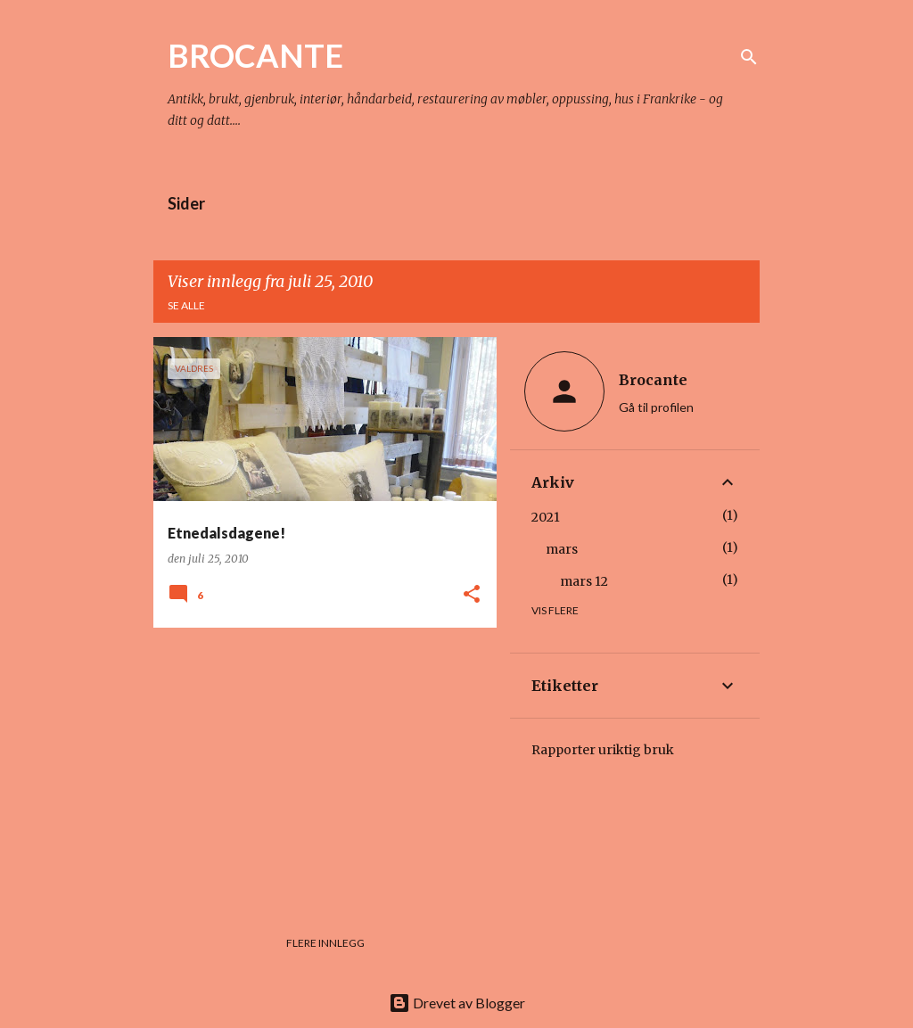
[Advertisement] (318, 766)
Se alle (186, 305)
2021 (545, 517)
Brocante (653, 380)
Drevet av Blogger (457, 1002)
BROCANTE (255, 55)
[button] (471, 595)
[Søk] (749, 57)
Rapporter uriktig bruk (602, 750)
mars (562, 549)
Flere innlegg (325, 943)
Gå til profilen (656, 407)
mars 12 (584, 581)
